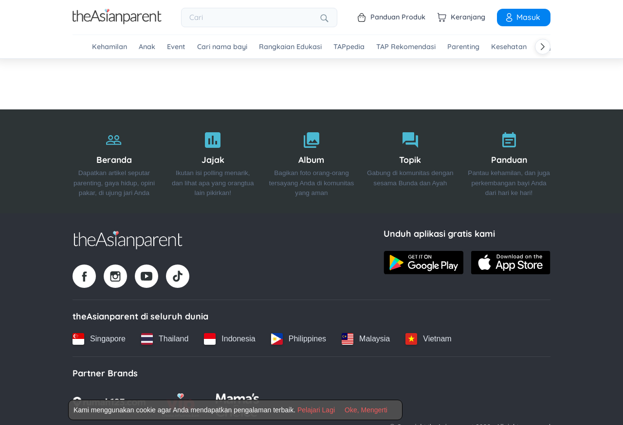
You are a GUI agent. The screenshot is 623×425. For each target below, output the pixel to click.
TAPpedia (349, 47)
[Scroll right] (542, 46)
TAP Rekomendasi (406, 47)
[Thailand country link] (164, 338)
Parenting (463, 47)
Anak (147, 47)
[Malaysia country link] (366, 338)
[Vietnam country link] (428, 338)
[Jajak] (213, 161)
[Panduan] (508, 161)
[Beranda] (114, 161)
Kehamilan (109, 47)
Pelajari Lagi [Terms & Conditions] (316, 410)
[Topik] (410, 161)
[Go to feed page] (117, 21)
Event (176, 47)
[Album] (311, 161)
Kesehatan (509, 47)
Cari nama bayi (222, 47)
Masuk (522, 17)
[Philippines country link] (298, 338)
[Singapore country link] (99, 338)
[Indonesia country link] (229, 338)
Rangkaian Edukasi (290, 47)
